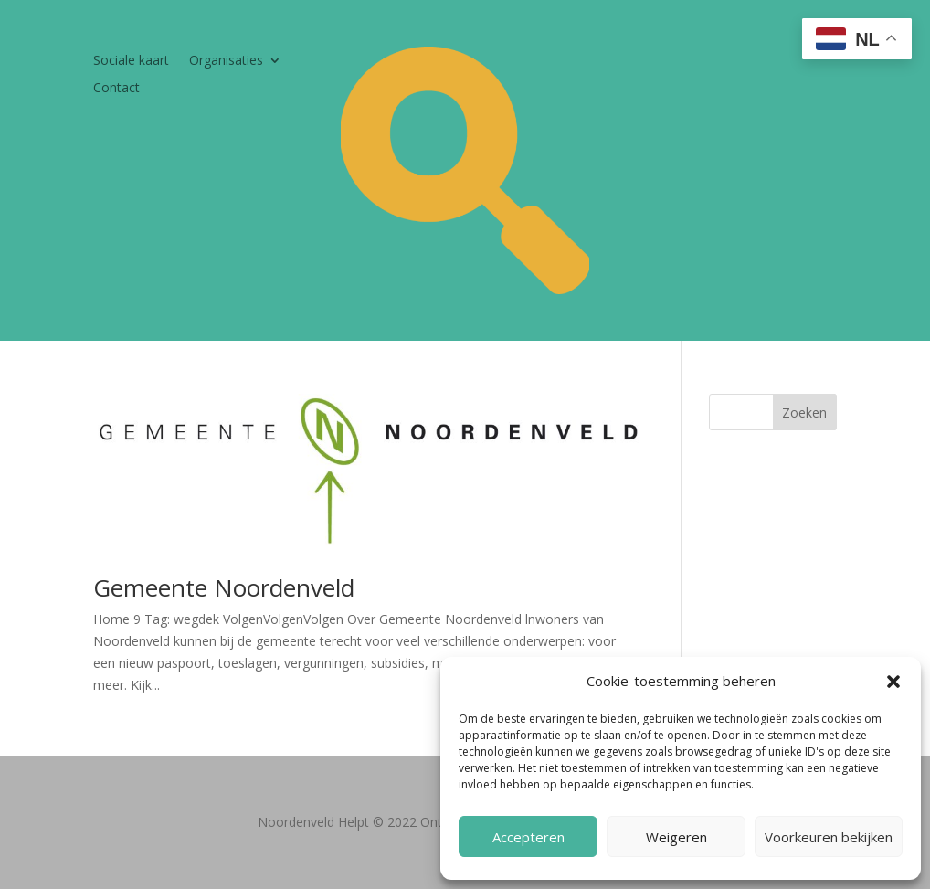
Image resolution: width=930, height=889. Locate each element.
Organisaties (226, 61)
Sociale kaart (131, 61)
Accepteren (528, 837)
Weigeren (676, 837)
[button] (893, 681)
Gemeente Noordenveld (223, 587)
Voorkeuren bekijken (829, 837)
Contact (116, 88)
